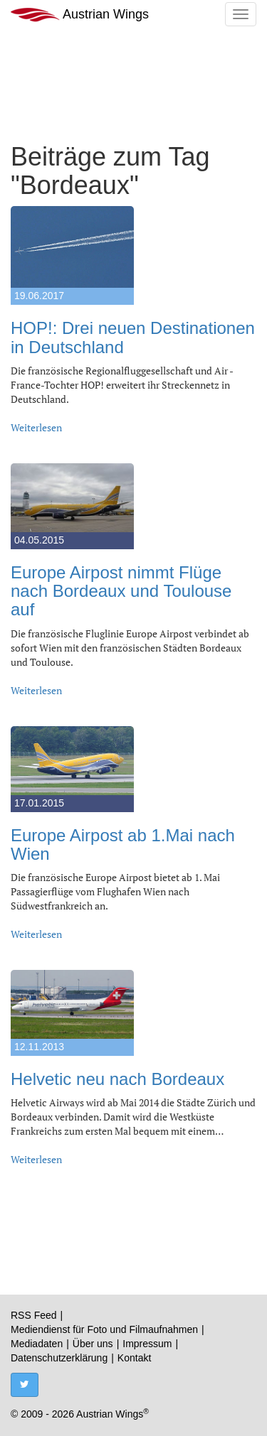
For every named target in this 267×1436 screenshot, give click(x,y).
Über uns (93, 1343)
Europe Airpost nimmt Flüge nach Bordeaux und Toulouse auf (121, 591)
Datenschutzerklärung (59, 1358)
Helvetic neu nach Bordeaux (117, 1079)
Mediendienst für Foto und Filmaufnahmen (104, 1329)
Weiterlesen (36, 427)
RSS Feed (34, 1315)
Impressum (147, 1343)
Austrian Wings (80, 14)
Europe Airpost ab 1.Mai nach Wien (123, 844)
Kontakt (134, 1358)
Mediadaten (37, 1343)
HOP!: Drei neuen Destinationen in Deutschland (133, 337)
